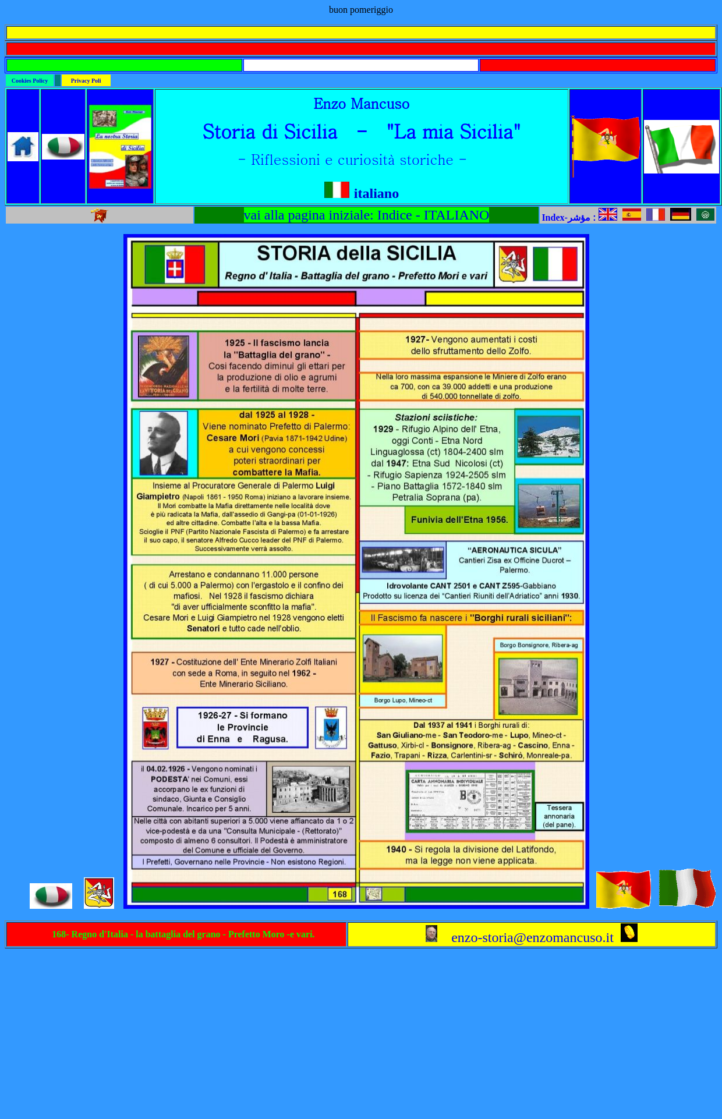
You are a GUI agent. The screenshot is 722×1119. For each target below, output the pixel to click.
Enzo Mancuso (361, 103)
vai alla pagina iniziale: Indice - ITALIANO (367, 214)
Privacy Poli (86, 80)
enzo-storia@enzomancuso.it (520, 937)
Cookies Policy (30, 80)
